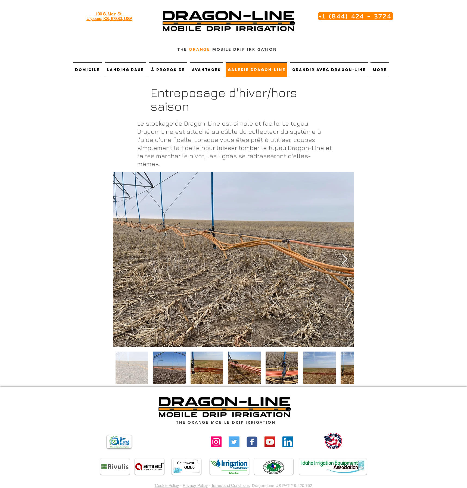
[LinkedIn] (287, 441)
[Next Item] (344, 259)
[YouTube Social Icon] (269, 441)
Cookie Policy (167, 485)
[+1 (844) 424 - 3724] (355, 16)
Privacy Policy (195, 485)
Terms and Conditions (230, 485)
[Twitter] (234, 441)
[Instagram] (216, 441)
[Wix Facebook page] (252, 441)
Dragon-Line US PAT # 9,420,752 (282, 485)
